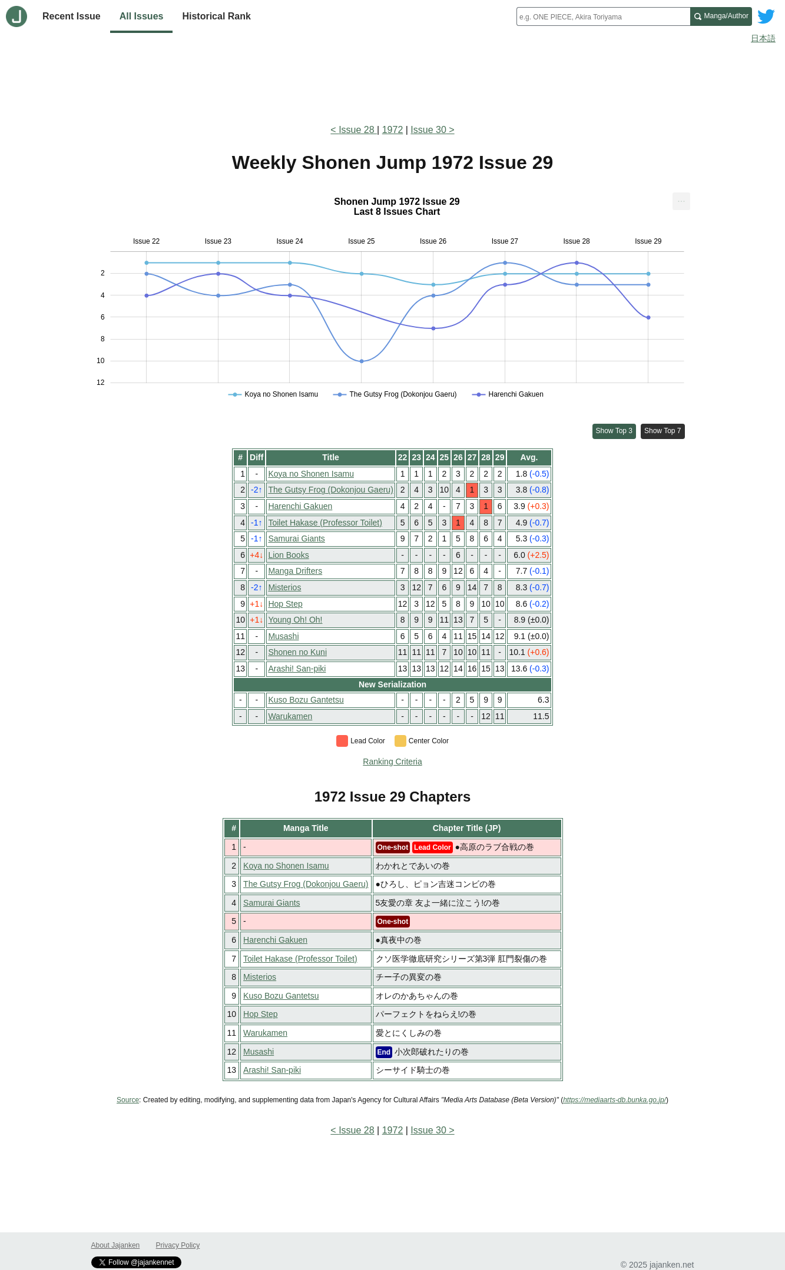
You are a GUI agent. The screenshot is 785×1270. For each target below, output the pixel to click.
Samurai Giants (296, 538)
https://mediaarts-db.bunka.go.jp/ (614, 1100)
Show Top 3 (614, 431)
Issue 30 (428, 130)
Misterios (284, 587)
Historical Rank (216, 16)
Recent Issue (71, 16)
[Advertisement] (393, 81)
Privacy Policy (178, 1245)
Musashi (283, 636)
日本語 (763, 38)
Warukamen (290, 716)
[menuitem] (681, 201)
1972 (392, 130)
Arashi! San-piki (297, 668)
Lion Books (288, 555)
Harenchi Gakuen (300, 506)
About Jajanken (115, 1245)
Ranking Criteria (392, 761)
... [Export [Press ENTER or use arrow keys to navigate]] (681, 199)
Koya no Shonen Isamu (311, 473)
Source (128, 1100)
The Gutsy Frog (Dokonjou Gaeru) (330, 489)
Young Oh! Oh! (295, 619)
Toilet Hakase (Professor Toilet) (325, 522)
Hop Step (285, 604)
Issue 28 (358, 130)
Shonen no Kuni (297, 652)
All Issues (142, 16)
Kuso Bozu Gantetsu (305, 699)
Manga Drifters (295, 571)
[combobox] (603, 16)
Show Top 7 (662, 431)
